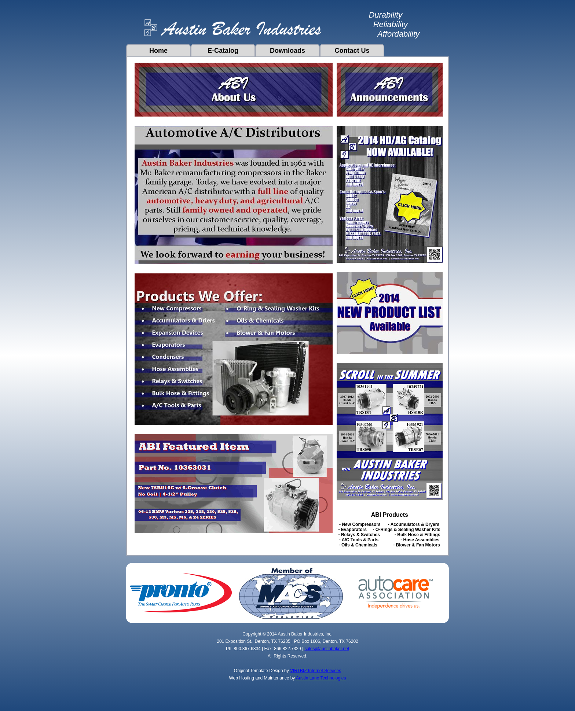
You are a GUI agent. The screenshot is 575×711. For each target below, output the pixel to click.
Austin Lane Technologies (321, 678)
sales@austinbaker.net (326, 648)
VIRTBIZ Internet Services (315, 670)
